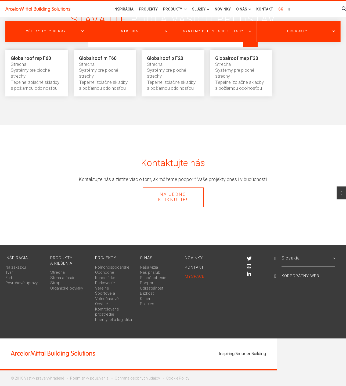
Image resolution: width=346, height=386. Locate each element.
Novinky (223, 9)
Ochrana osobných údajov (137, 378)
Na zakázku (15, 267)
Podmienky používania (89, 378)
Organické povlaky (66, 288)
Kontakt (264, 9)
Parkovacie (105, 282)
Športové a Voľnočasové (107, 296)
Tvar (9, 272)
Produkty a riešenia (61, 260)
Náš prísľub (150, 272)
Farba (10, 277)
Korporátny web (300, 275)
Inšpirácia (123, 9)
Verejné (102, 288)
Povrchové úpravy (21, 282)
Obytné (101, 303)
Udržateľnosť (151, 288)
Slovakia (308, 258)
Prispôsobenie (153, 277)
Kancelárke (105, 277)
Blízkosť (147, 293)
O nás (146, 257)
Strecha (57, 272)
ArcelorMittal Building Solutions (37, 9)
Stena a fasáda (64, 277)
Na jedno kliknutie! (173, 197)
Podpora (148, 282)
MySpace (194, 276)
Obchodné (104, 272)
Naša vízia (149, 267)
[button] (47, 31)
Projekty (148, 9)
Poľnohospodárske (112, 267)
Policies (147, 303)
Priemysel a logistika (113, 319)
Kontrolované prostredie (107, 312)
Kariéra (146, 298)
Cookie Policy (177, 378)
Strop (55, 282)
